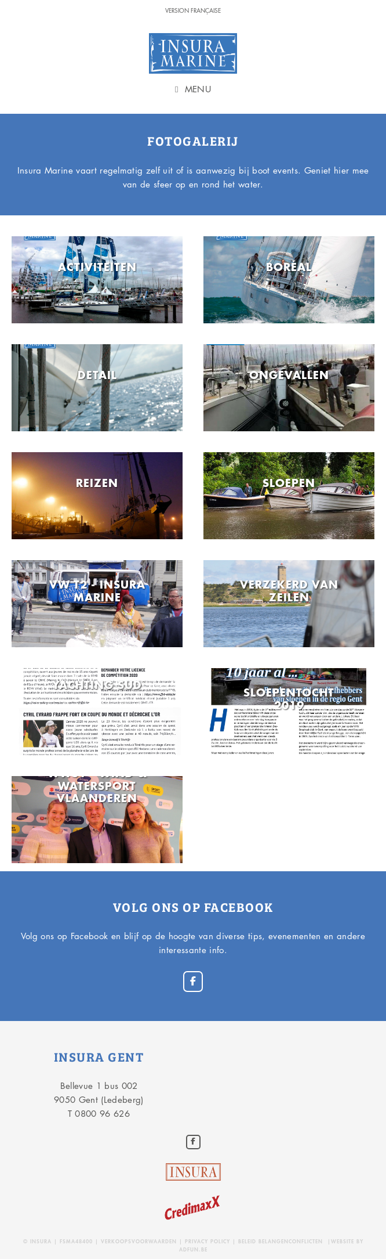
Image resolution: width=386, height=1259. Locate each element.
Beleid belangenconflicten (280, 1241)
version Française (193, 10)
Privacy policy (207, 1241)
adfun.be (193, 1249)
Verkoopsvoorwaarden (140, 1241)
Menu (198, 89)
